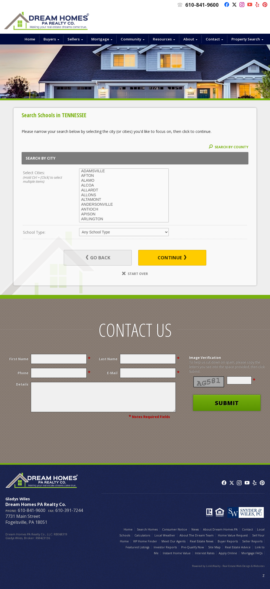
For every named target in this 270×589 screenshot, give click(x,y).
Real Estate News (201, 541)
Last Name (108, 359)
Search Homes (147, 529)
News (195, 529)
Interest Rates (204, 553)
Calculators (142, 535)
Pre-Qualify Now (192, 547)
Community (131, 39)
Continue (172, 257)
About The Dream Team (197, 535)
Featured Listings (137, 547)
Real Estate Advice (238, 547)
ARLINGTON (124, 219)
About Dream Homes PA (220, 529)
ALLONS (124, 195)
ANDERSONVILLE (124, 204)
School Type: (34, 232)
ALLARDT (124, 190)
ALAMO (124, 180)
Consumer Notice (174, 529)
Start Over (135, 273)
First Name (18, 359)
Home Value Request (233, 535)
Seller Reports (252, 541)
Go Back (98, 257)
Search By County (228, 147)
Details (22, 384)
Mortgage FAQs (251, 553)
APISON (124, 214)
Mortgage (100, 39)
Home (30, 39)
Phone (23, 373)
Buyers (49, 39)
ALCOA (124, 185)
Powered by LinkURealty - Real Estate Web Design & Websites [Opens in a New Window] (228, 566)
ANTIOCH (124, 209)
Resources (162, 39)
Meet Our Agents (173, 541)
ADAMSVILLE (124, 171)
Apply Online (228, 553)
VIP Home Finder (145, 541)
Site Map (214, 547)
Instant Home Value (177, 553)
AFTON (124, 175)
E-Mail (112, 373)
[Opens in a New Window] (225, 5)
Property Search (245, 39)
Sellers (74, 39)
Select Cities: (45, 177)
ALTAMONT (124, 199)
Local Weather (164, 535)
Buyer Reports (228, 541)
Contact (213, 39)
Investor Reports (165, 547)
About (188, 39)
